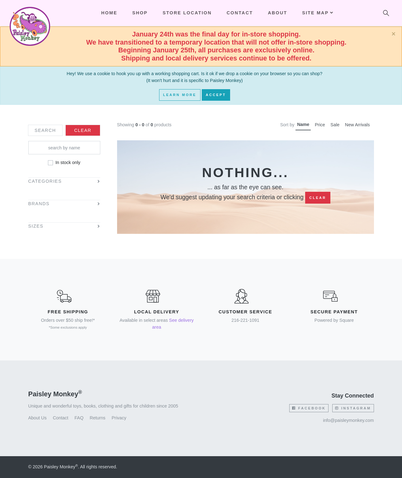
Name (303, 124)
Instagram (353, 408)
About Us (37, 417)
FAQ (78, 417)
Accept (216, 95)
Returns (97, 417)
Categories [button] (45, 181)
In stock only (67, 162)
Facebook (309, 408)
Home (109, 12)
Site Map (317, 12)
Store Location (187, 12)
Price (320, 124)
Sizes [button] (36, 226)
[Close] (393, 34)
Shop (140, 12)
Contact (240, 12)
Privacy (119, 417)
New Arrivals (357, 124)
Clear (317, 198)
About (277, 12)
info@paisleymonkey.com (348, 420)
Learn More (179, 95)
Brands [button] (39, 203)
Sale (334, 124)
